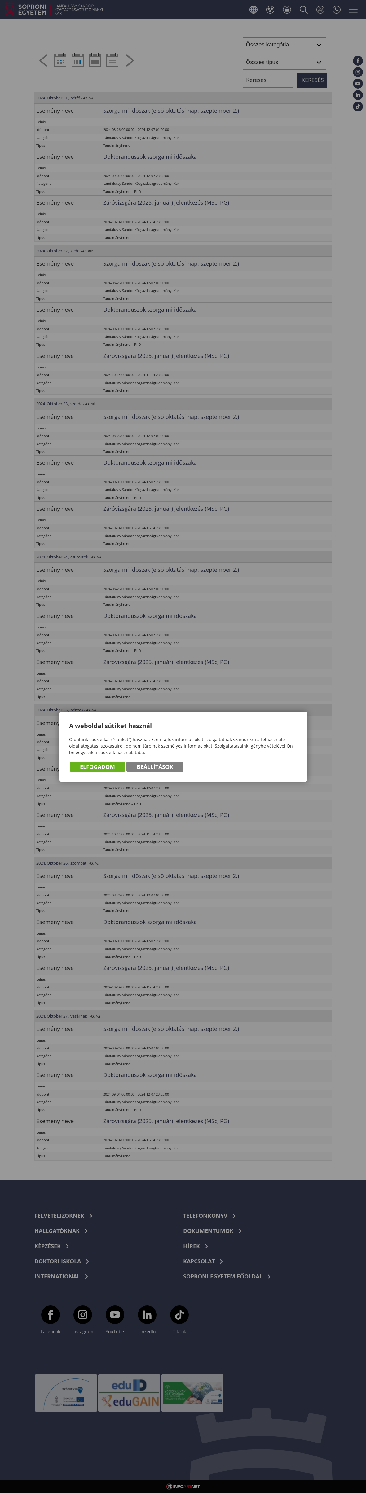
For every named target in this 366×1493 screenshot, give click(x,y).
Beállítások (155, 766)
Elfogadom (97, 766)
